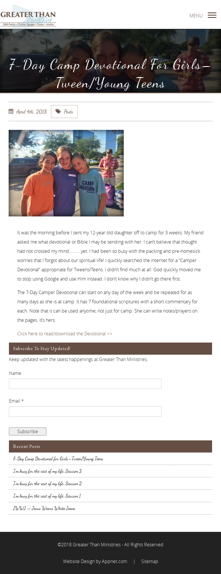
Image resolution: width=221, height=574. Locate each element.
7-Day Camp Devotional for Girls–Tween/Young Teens (58, 458)
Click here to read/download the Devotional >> (64, 333)
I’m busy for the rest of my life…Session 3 (47, 471)
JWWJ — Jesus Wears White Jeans (44, 508)
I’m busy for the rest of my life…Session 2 (47, 483)
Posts (64, 111)
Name (15, 373)
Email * (16, 401)
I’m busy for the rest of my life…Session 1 (47, 495)
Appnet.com (114, 561)
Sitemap (149, 561)
